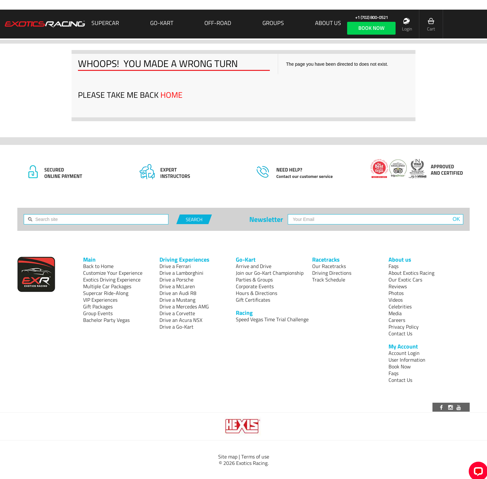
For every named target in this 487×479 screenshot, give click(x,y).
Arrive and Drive (253, 266)
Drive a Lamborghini (181, 273)
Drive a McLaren (177, 286)
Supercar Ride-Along (105, 293)
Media (395, 313)
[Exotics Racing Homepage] (45, 24)
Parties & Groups (254, 279)
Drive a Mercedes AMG (184, 306)
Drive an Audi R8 (177, 293)
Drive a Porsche (176, 279)
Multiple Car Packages (107, 286)
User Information (407, 360)
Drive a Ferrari (175, 266)
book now (371, 28)
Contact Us (400, 333)
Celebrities (400, 306)
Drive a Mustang (177, 300)
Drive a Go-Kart (176, 327)
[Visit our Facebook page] (442, 407)
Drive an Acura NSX (180, 320)
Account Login (404, 353)
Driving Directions (331, 273)
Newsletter (266, 219)
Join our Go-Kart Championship (269, 273)
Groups (273, 23)
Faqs (393, 266)
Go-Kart (161, 23)
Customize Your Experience (112, 273)
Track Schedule (328, 279)
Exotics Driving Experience (112, 279)
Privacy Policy (404, 327)
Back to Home (98, 266)
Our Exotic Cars (405, 279)
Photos (396, 293)
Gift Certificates (253, 300)
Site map (227, 456)
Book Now (400, 366)
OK (456, 219)
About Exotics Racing (411, 273)
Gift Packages (98, 306)
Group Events (98, 313)
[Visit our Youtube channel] (460, 407)
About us (328, 23)
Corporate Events (255, 286)
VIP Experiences (100, 300)
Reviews (398, 286)
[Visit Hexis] (243, 426)
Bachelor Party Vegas (106, 320)
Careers (397, 320)
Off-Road (217, 23)
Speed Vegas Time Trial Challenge (272, 319)
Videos (396, 300)
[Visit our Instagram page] (451, 407)
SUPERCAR (105, 23)
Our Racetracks (329, 266)
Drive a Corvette (177, 313)
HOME (171, 95)
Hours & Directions (256, 293)
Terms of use (255, 456)
